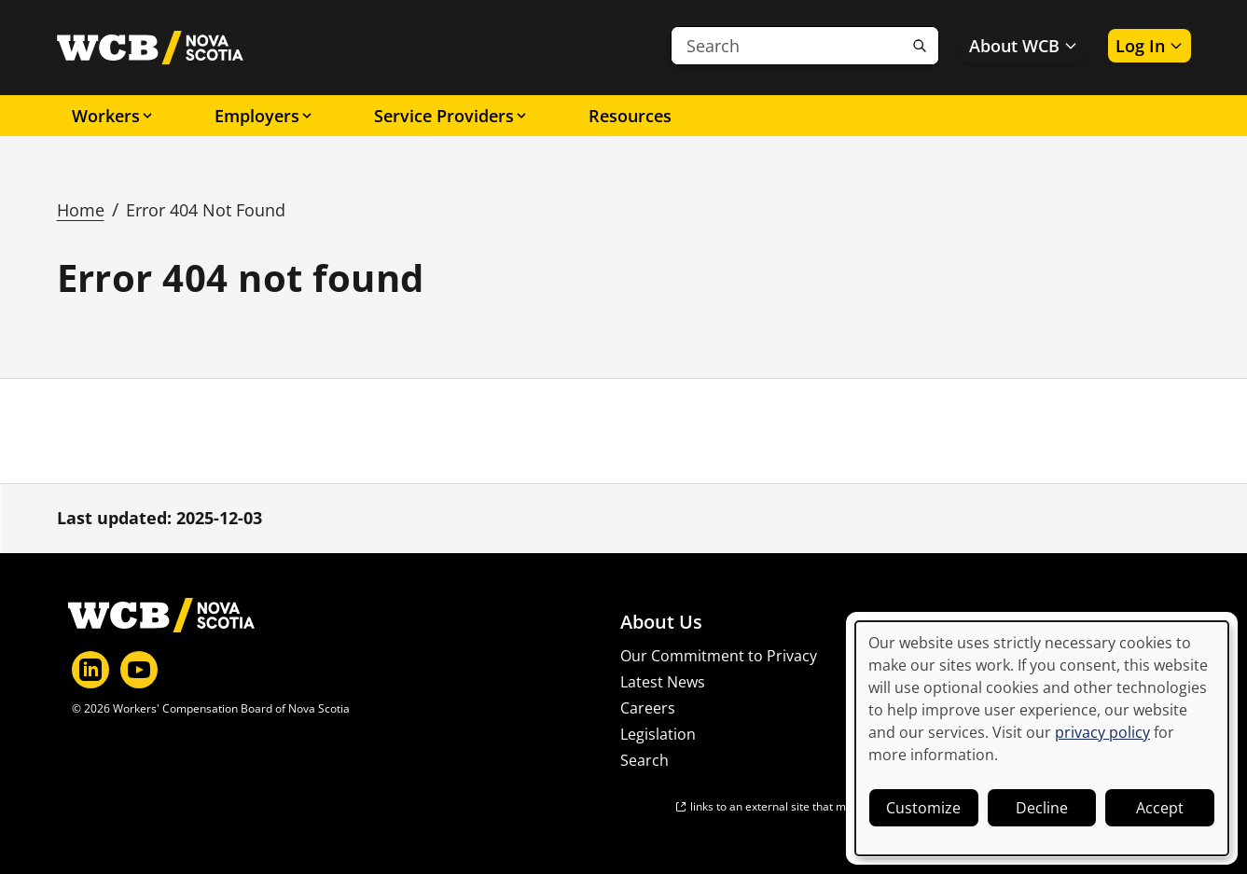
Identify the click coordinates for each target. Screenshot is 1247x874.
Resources (630, 115)
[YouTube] (139, 669)
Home (80, 210)
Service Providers (451, 115)
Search (644, 760)
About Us (661, 622)
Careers (647, 708)
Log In (1149, 46)
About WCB (1023, 46)
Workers (113, 115)
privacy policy (1102, 732)
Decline (1042, 808)
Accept (1160, 808)
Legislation (658, 734)
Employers (264, 115)
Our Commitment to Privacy (718, 655)
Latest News (662, 682)
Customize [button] (923, 808)
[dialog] (1041, 738)
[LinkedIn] (90, 669)
